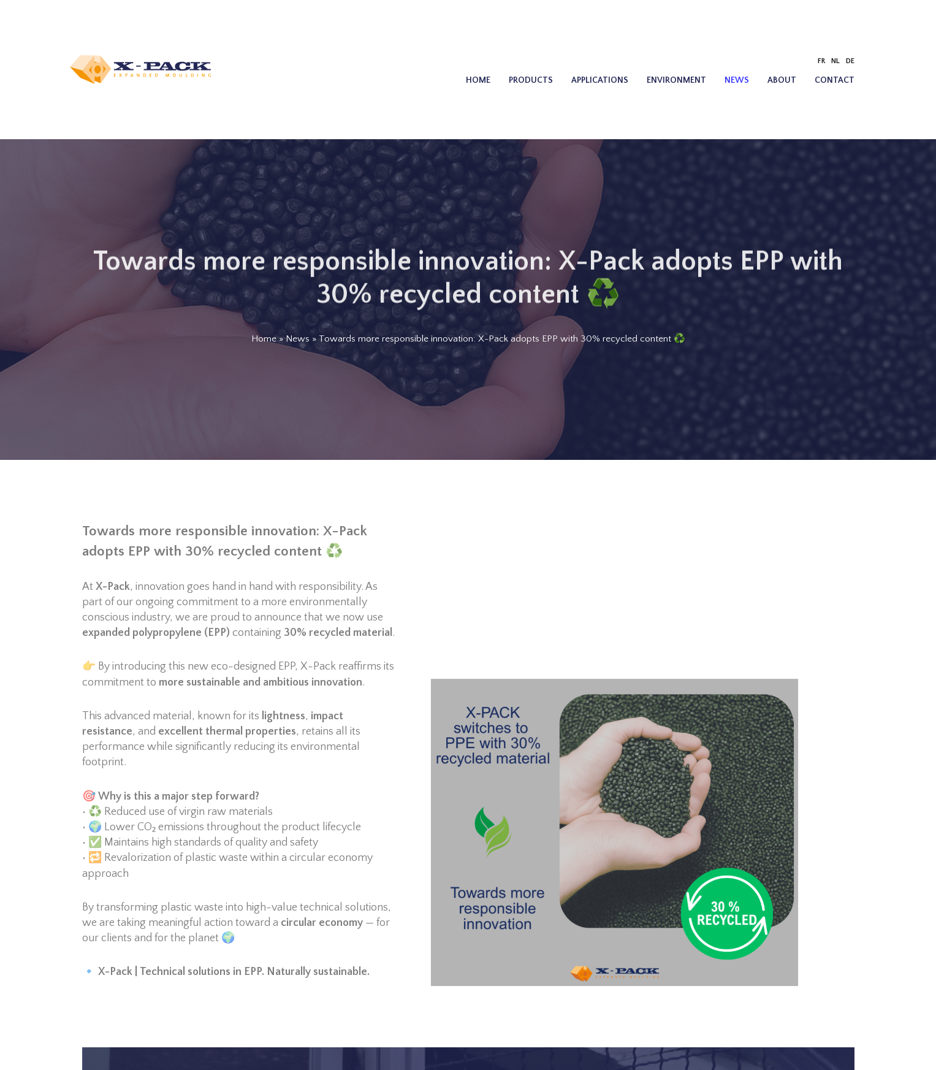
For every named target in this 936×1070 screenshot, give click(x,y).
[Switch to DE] (850, 61)
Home (478, 80)
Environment (676, 80)
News (737, 80)
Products (531, 80)
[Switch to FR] (821, 61)
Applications (599, 80)
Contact (834, 80)
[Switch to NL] (835, 61)
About (781, 80)
